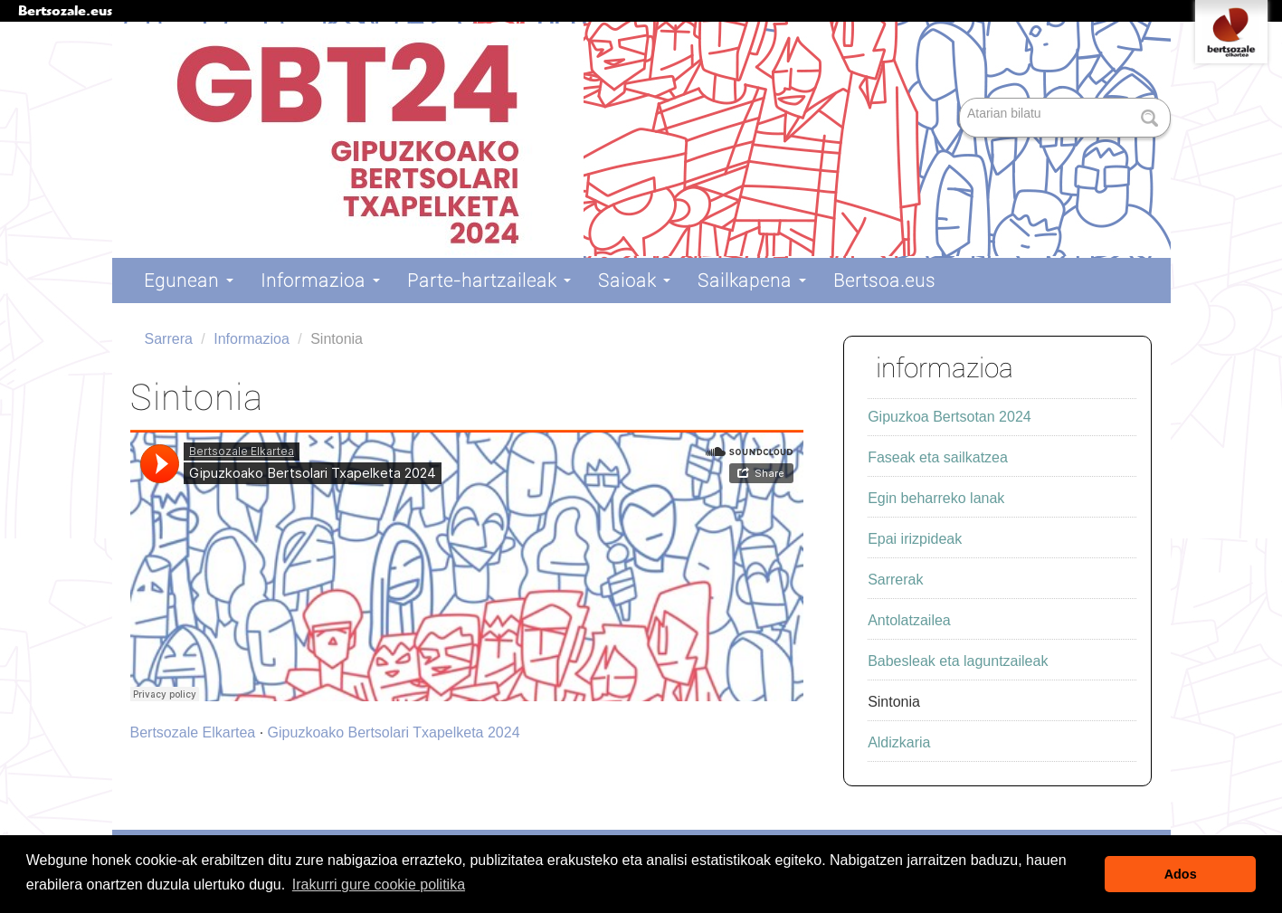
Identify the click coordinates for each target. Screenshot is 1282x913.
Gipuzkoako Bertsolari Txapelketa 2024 (394, 732)
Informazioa (320, 280)
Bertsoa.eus (884, 280)
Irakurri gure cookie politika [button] (378, 884)
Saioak (634, 280)
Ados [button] (1180, 874)
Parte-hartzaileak (489, 280)
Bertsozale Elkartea (193, 732)
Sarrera (169, 339)
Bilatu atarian (961, 99)
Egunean (188, 280)
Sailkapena (752, 280)
